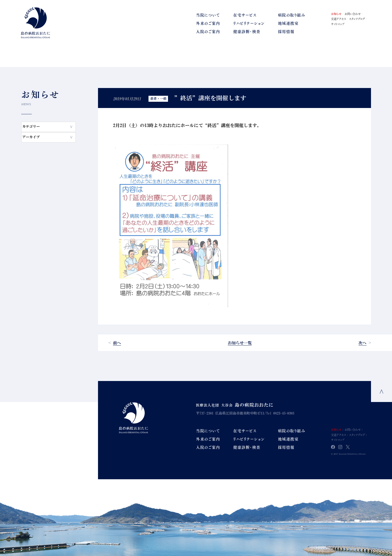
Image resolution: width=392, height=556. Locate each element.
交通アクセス (338, 18)
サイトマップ (337, 24)
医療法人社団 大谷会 (235, 405)
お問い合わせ (352, 14)
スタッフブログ (357, 18)
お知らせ (336, 14)
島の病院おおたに (35, 22)
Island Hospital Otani (133, 417)
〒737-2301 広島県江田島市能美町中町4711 (230, 413)
